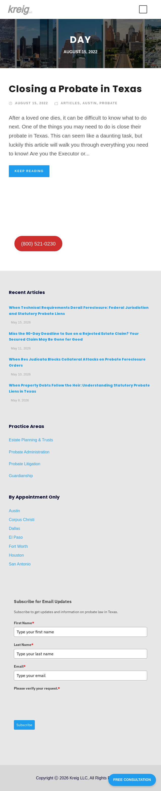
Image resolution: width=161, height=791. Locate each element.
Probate (108, 103)
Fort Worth (18, 546)
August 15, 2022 (31, 103)
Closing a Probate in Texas (75, 88)
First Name (24, 623)
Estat (13, 440)
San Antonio (20, 564)
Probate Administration (29, 452)
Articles (70, 103)
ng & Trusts (43, 440)
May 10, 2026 (21, 374)
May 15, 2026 (21, 322)
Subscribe (24, 725)
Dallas (14, 528)
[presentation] (52, 702)
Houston (16, 555)
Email (19, 666)
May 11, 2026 (21, 348)
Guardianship (21, 476)
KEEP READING (29, 171)
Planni (26, 440)
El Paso (16, 537)
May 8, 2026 (20, 400)
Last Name (23, 644)
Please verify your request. (37, 688)
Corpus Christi (21, 519)
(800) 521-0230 (38, 244)
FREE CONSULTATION (132, 780)
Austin (90, 103)
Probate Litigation (24, 464)
